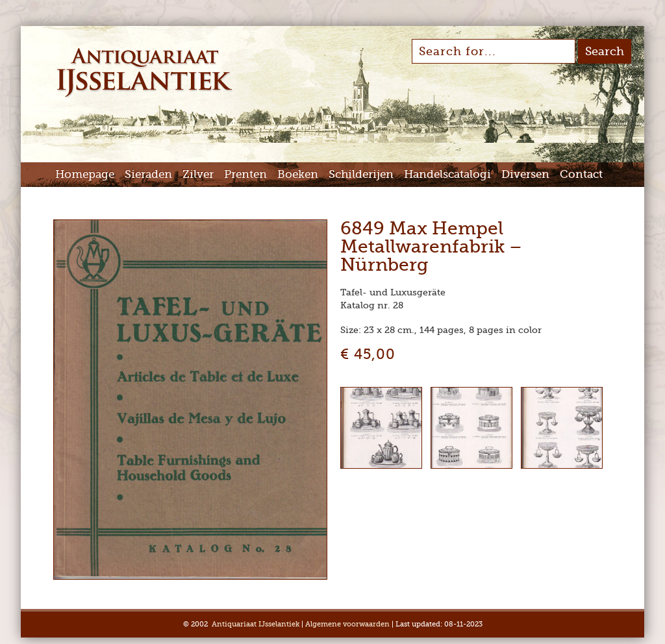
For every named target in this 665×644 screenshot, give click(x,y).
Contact (581, 174)
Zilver (198, 174)
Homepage (84, 174)
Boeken (297, 174)
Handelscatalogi (447, 174)
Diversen (525, 174)
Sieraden (148, 174)
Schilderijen (361, 174)
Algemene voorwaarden (347, 624)
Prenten (245, 174)
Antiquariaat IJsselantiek (255, 624)
